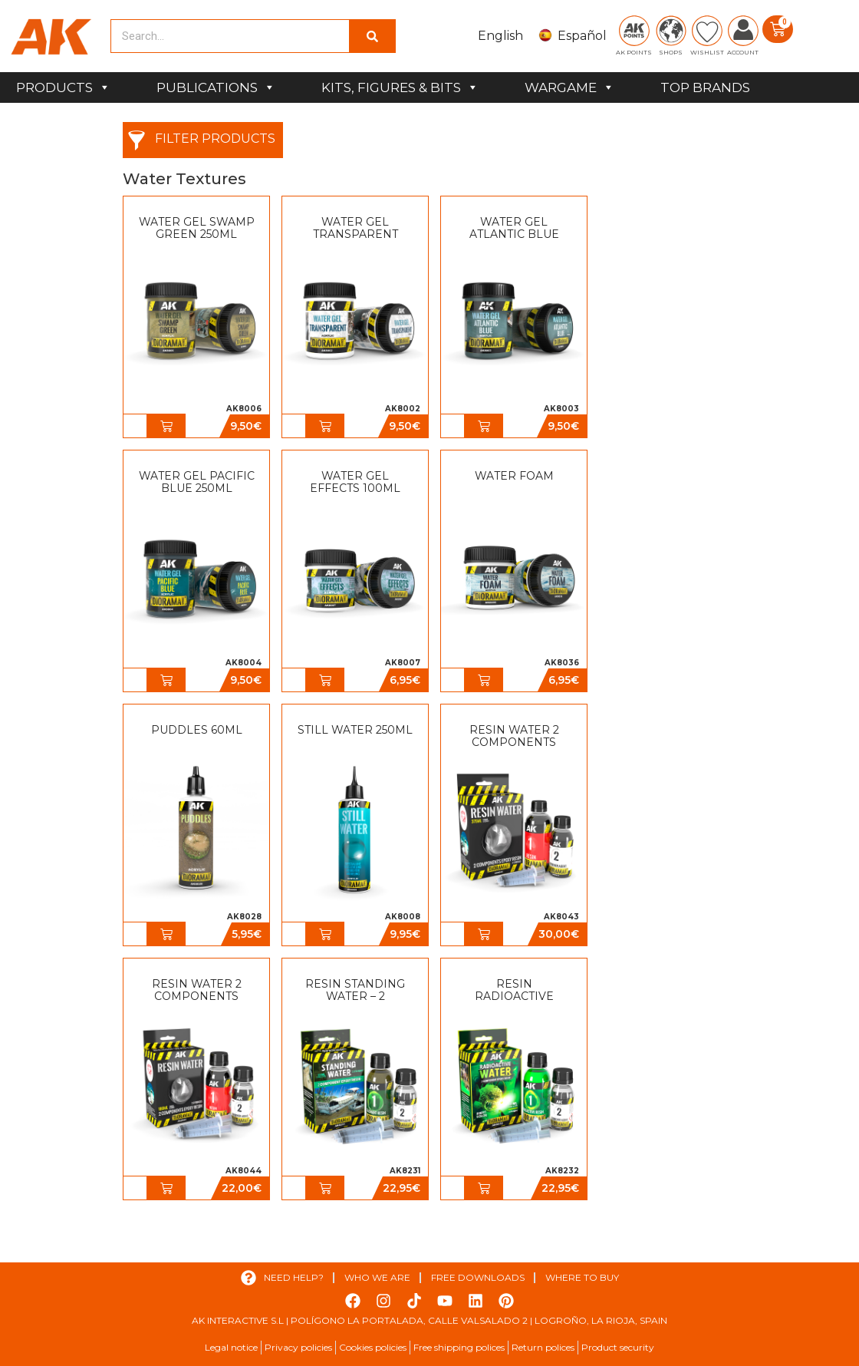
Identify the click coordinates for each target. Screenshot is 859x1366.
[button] (166, 426)
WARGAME (569, 87)
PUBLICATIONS (215, 87)
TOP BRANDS (705, 87)
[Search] (372, 36)
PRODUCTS (63, 87)
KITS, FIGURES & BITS (400, 87)
